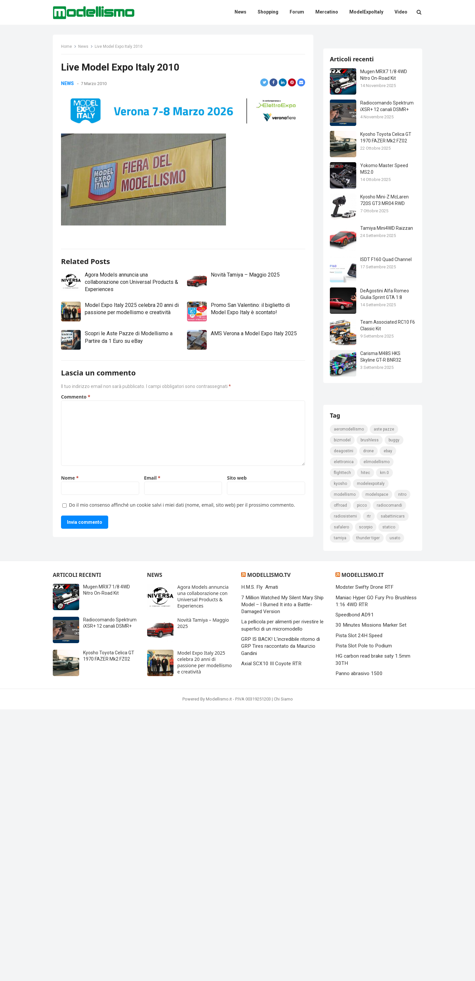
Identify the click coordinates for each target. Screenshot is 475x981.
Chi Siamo (283, 970)
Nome (70, 504)
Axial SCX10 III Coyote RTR (271, 935)
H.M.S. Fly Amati (259, 859)
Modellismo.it (362, 846)
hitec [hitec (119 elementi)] (365, 744)
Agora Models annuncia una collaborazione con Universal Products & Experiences (131, 307)
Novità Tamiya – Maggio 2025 (245, 300)
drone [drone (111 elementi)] (368, 722)
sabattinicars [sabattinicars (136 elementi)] (393, 788)
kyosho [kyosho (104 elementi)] (340, 755)
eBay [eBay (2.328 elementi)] (388, 722)
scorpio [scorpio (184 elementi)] (365, 798)
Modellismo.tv (268, 846)
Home (66, 46)
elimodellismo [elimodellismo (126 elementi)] (377, 733)
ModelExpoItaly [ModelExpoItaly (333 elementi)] (371, 755)
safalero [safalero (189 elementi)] (341, 798)
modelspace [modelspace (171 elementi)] (376, 766)
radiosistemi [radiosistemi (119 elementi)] (345, 788)
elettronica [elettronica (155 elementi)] (344, 733)
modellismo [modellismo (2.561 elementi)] (345, 766)
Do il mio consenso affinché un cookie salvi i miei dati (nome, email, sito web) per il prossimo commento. (182, 531)
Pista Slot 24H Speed (358, 907)
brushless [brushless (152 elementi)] (370, 711)
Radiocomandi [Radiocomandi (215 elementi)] (389, 777)
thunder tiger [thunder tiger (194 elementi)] (368, 809)
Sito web (237, 504)
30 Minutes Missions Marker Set (370, 897)
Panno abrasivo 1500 (359, 945)
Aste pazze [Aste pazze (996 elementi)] (384, 701)
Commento (75, 423)
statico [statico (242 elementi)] (388, 798)
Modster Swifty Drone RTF (364, 859)
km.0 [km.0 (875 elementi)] (384, 744)
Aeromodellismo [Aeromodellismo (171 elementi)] (349, 701)
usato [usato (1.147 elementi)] (395, 809)
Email (152, 504)
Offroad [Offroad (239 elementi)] (340, 777)
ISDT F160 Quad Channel (386, 337)
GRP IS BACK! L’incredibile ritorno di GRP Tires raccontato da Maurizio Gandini (280, 918)
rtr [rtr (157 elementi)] (369, 788)
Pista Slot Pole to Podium (363, 917)
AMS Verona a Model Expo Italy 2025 (254, 359)
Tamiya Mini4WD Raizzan (386, 306)
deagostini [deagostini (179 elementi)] (343, 722)
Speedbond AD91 (354, 886)
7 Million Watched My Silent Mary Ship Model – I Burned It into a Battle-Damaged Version (282, 876)
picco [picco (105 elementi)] (362, 777)
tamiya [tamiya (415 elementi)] (340, 809)
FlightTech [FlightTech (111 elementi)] (342, 744)
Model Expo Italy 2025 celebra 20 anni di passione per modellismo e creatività (204, 933)
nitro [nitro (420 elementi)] (402, 766)
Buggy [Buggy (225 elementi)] (394, 711)
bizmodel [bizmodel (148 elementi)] (342, 711)
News (83, 46)
